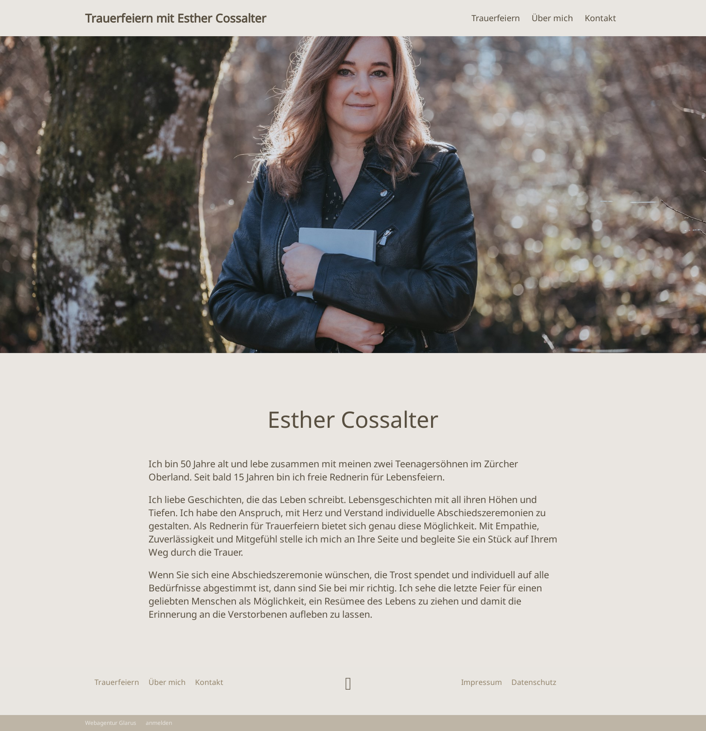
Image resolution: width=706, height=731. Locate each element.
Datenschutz (534, 682)
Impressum (481, 682)
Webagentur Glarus (110, 723)
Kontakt (600, 18)
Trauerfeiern (495, 18)
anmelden (159, 723)
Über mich (552, 18)
